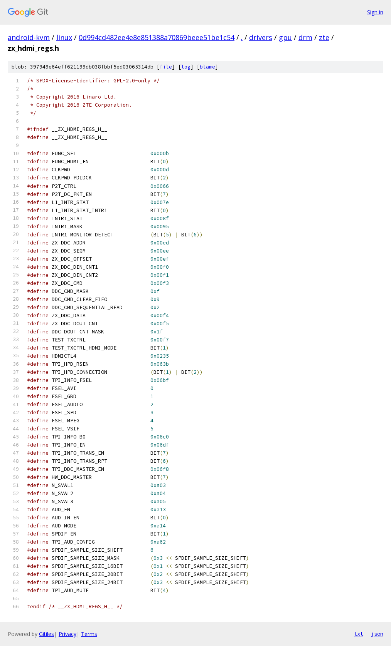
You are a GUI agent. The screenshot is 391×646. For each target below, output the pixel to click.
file (166, 67)
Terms (89, 634)
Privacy (67, 634)
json (377, 633)
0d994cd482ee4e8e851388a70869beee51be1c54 (156, 37)
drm (305, 37)
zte (324, 37)
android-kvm (29, 37)
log (185, 67)
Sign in (375, 12)
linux (64, 37)
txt (358, 633)
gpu (285, 37)
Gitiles (46, 634)
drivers (260, 37)
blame (207, 67)
